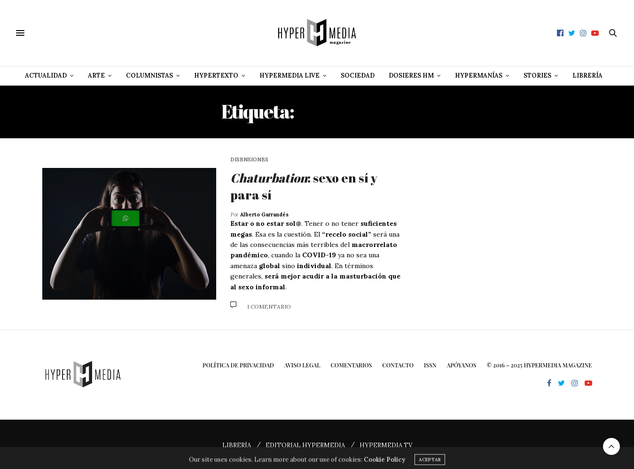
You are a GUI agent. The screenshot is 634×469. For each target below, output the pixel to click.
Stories (537, 75)
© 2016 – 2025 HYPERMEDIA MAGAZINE (539, 365)
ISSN (430, 365)
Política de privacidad (238, 365)
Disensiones (249, 159)
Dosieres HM (411, 75)
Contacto (398, 365)
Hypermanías (478, 75)
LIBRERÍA (236, 445)
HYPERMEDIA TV (386, 445)
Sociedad (358, 75)
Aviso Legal (302, 365)
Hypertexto (216, 75)
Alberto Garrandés (264, 214)
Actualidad (46, 75)
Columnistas (149, 75)
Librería (587, 75)
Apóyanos (462, 365)
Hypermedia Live (289, 75)
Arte (96, 75)
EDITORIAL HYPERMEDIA (305, 445)
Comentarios (351, 365)
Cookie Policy (384, 464)
